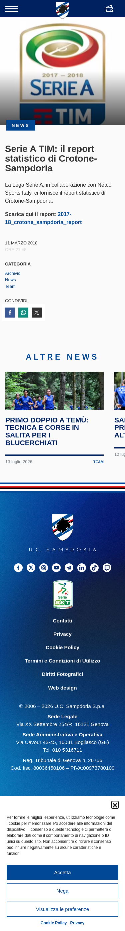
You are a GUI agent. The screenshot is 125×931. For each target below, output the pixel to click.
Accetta (62, 872)
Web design (62, 707)
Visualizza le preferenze (62, 909)
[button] (115, 804)
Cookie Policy (54, 923)
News (10, 279)
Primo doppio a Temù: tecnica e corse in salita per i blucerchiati (47, 450)
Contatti (62, 640)
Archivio (12, 273)
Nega (63, 891)
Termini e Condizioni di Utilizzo (62, 680)
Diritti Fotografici (62, 694)
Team (10, 286)
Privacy (77, 923)
